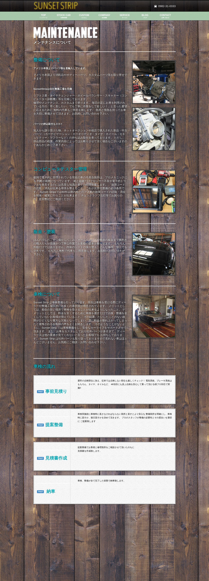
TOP (43, 16)
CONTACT (165, 16)
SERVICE (125, 16)
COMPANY (104, 16)
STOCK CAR (64, 16)
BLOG (145, 16)
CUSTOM (84, 16)
